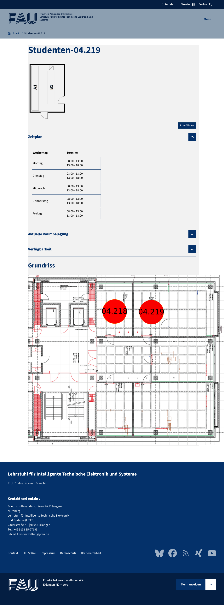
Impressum (48, 553)
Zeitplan (35, 137)
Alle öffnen (187, 125)
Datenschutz (68, 553)
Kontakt (13, 553)
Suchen (205, 4)
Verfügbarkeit (40, 249)
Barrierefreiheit (91, 553)
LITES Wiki (29, 553)
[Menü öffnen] (210, 19)
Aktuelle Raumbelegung (48, 234)
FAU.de (167, 4)
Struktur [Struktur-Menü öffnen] (188, 4)
